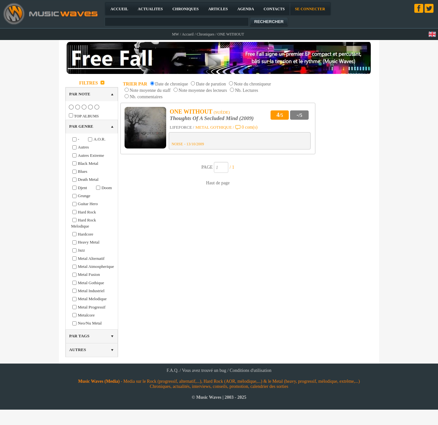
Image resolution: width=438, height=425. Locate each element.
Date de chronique (171, 84)
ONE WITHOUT (191, 111)
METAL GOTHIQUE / (214, 127)
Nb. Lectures (246, 90)
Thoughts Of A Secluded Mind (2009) (212, 118)
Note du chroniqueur (252, 84)
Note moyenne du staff (150, 90)
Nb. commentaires (146, 96)
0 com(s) (249, 127)
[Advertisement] (346, 174)
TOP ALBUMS (86, 116)
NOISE (177, 144)
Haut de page (218, 182)
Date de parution (211, 84)
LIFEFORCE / (182, 127)
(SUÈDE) (222, 112)
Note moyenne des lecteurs (203, 90)
